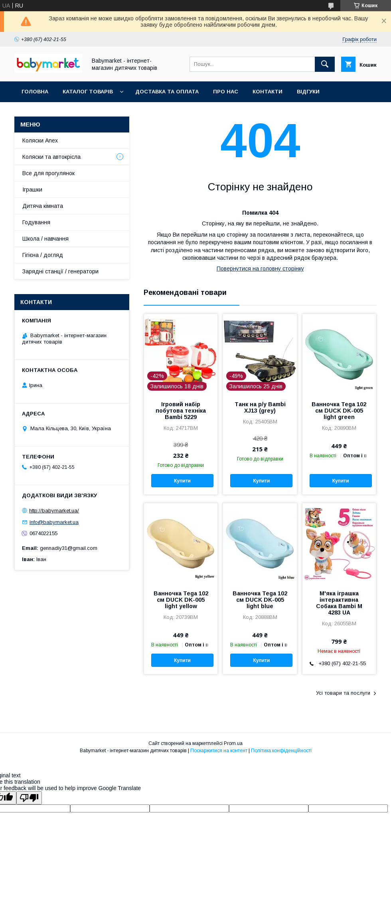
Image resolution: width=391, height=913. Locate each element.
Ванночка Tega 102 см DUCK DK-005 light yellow (181, 599)
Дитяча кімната (42, 206)
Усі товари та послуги (343, 693)
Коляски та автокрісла (51, 157)
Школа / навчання (45, 238)
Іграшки (32, 189)
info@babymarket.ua (54, 522)
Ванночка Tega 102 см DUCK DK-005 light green (339, 410)
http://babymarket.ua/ (54, 511)
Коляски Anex (40, 140)
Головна (35, 92)
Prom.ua (233, 743)
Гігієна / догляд (42, 255)
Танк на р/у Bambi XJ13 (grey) (260, 407)
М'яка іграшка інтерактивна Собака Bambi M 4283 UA (339, 603)
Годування (36, 222)
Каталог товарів (88, 92)
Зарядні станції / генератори (60, 271)
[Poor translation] (29, 797)
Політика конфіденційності (281, 750)
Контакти (267, 92)
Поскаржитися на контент (218, 750)
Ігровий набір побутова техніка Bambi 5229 (181, 410)
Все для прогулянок (48, 173)
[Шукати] (325, 64)
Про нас (225, 92)
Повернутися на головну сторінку (260, 268)
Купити (182, 481)
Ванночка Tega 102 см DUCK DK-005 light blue (260, 599)
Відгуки (308, 92)
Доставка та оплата (167, 92)
